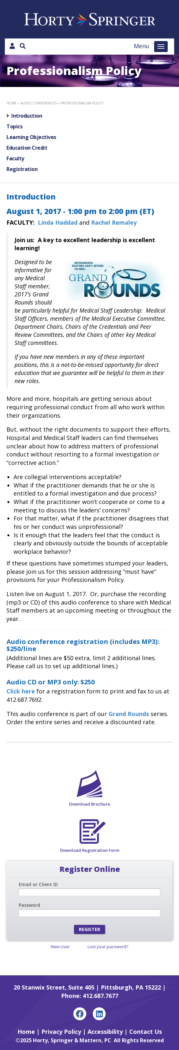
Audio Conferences (39, 103)
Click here (20, 691)
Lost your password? (108, 946)
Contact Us (145, 1031)
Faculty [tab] (15, 158)
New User (60, 946)
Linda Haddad (58, 222)
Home (11, 103)
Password (29, 905)
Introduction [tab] (26, 115)
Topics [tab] (14, 126)
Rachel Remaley (114, 222)
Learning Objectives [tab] (31, 137)
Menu (141, 46)
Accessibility (105, 1031)
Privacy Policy (61, 1031)
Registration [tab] (21, 169)
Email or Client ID (38, 884)
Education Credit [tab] (26, 147)
